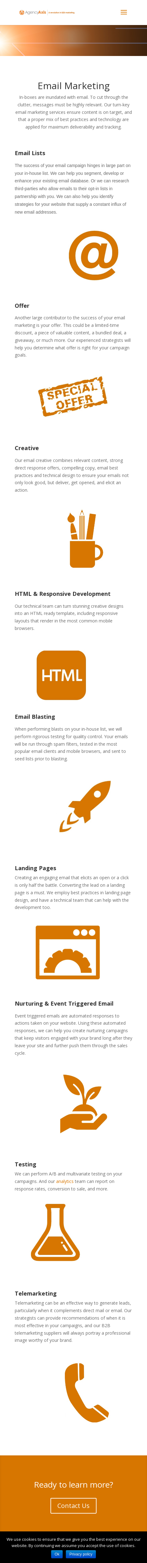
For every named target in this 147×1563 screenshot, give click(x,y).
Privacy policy (80, 1554)
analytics (65, 1181)
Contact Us (73, 1505)
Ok (57, 1554)
